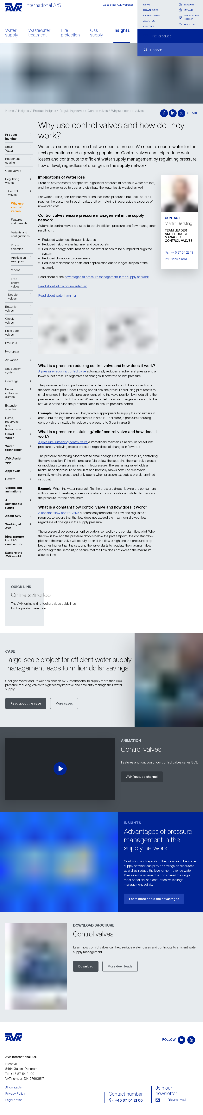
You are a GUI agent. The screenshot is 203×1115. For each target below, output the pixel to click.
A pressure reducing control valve (62, 371)
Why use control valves (127, 110)
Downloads (151, 10)
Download (85, 966)
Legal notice (13, 1100)
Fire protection (70, 33)
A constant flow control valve (58, 512)
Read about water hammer (57, 295)
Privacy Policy (15, 1093)
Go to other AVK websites (118, 5)
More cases (64, 703)
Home (9, 110)
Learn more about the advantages (154, 898)
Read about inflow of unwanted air (62, 286)
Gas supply (96, 33)
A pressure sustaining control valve (63, 442)
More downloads (120, 966)
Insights (121, 30)
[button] (19, 137)
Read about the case (25, 703)
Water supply (11, 33)
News (146, 4)
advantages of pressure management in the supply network (107, 277)
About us (149, 20)
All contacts (13, 1087)
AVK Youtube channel (142, 776)
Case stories (151, 15)
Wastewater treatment (39, 33)
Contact (148, 26)
